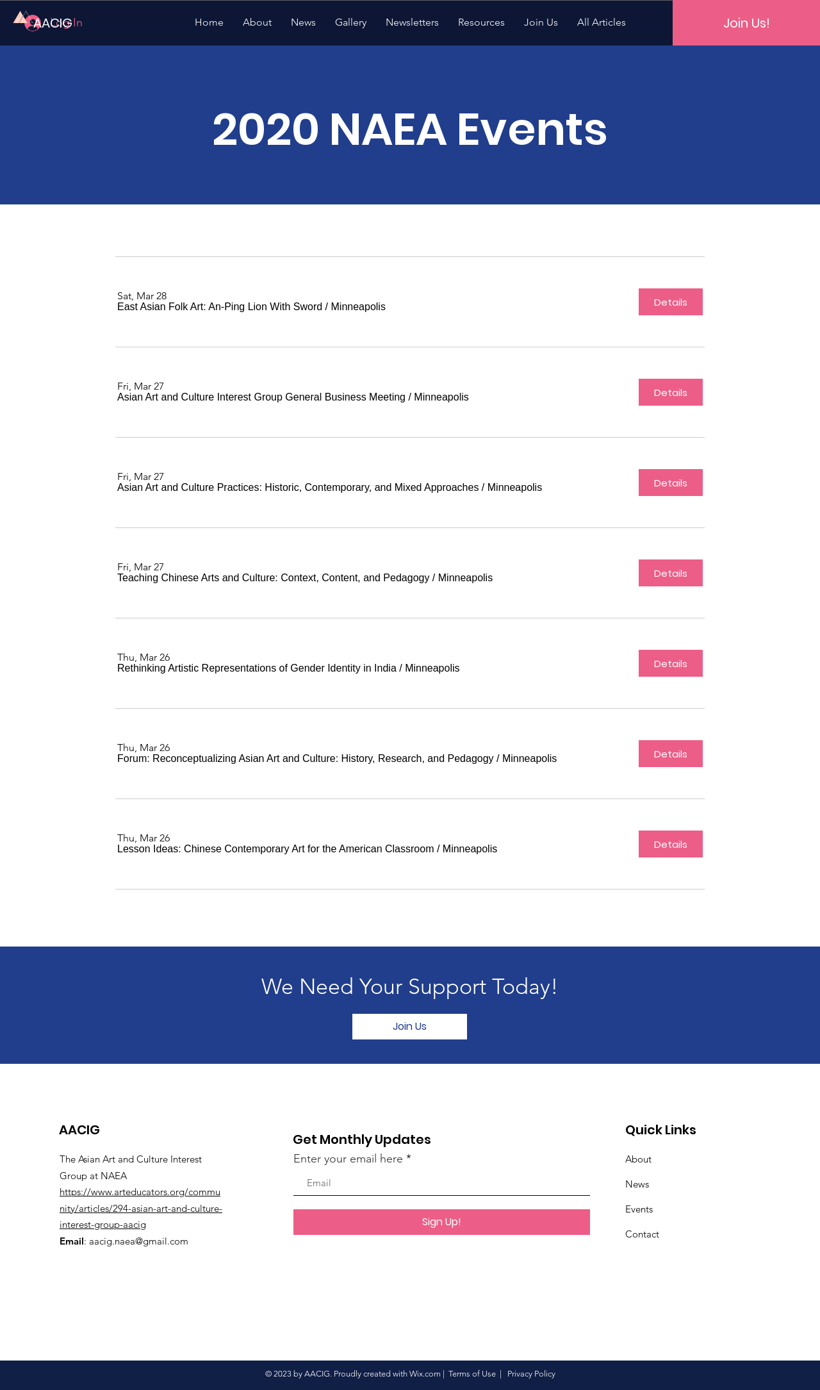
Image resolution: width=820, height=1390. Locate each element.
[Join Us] (409, 1026)
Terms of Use (472, 1373)
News (637, 1184)
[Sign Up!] (441, 1222)
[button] (219, 307)
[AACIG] (76, 22)
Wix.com (425, 1373)
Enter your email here (348, 1158)
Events (639, 1209)
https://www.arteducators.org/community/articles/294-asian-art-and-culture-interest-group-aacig (141, 1208)
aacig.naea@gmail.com (138, 1241)
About (638, 1159)
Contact (642, 1234)
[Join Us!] (746, 23)
